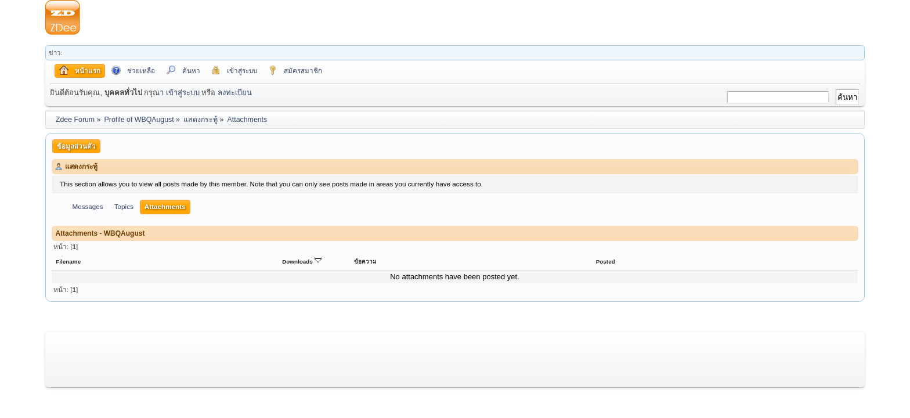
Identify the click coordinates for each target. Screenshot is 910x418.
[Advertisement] (472, 17)
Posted (605, 261)
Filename (68, 261)
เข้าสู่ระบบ (183, 92)
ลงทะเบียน (235, 92)
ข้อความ (365, 261)
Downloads (301, 261)
